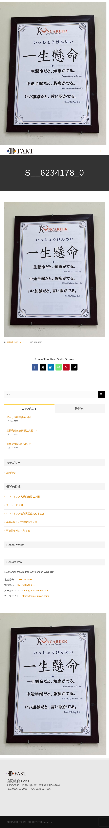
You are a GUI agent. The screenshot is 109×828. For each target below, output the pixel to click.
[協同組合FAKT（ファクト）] (20, 148)
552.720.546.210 (26, 585)
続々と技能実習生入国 (19, 417)
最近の (79, 409)
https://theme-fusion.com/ (35, 596)
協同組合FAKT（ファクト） (17, 342)
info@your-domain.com (36, 590)
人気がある (29, 409)
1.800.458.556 (25, 579)
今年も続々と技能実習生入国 (21, 522)
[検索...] (51, 394)
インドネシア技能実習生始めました (25, 513)
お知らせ (11, 472)
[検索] (101, 394)
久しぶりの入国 (14, 505)
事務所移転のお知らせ (19, 444)
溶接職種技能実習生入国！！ (22, 430)
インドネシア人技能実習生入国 (23, 496)
